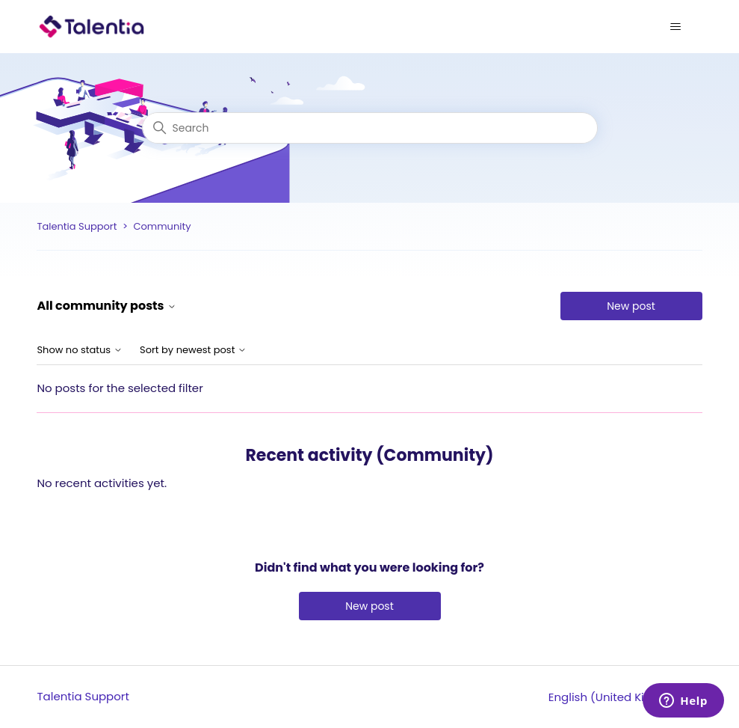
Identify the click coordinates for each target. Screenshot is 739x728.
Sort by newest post (193, 350)
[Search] (370, 128)
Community (162, 226)
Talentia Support (77, 226)
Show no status (79, 350)
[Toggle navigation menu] (675, 27)
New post (631, 306)
